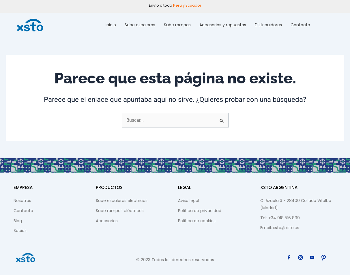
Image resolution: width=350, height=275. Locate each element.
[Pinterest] (323, 257)
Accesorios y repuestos (222, 25)
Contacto (300, 25)
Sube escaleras (140, 25)
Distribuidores (268, 25)
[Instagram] (300, 257)
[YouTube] (312, 257)
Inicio (111, 25)
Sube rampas (177, 25)
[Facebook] (289, 257)
